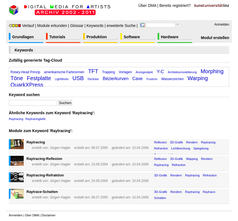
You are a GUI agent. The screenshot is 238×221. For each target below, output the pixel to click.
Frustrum (151, 79)
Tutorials (57, 37)
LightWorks (62, 79)
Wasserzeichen (172, 79)
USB (78, 78)
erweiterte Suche (121, 25)
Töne (16, 78)
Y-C (160, 71)
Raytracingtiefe (35, 119)
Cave (137, 78)
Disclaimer (48, 215)
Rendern (192, 142)
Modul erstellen (215, 38)
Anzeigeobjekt (144, 72)
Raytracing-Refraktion (45, 175)
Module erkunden (52, 25)
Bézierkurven (115, 78)
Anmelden (221, 24)
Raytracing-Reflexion (44, 159)
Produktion (96, 37)
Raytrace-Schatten (42, 192)
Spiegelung (201, 148)
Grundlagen (23, 37)
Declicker (93, 79)
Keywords (94, 25)
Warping (198, 78)
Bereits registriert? (175, 5)
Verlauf (21, 25)
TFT (93, 71)
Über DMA (147, 5)
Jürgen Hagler (60, 148)
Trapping (108, 72)
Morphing (212, 71)
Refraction (161, 148)
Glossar (76, 25)
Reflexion (160, 142)
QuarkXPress (26, 85)
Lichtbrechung (180, 148)
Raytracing (16, 119)
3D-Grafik (176, 142)
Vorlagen (125, 72)
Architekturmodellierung (182, 72)
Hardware (169, 37)
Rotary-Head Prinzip (25, 72)
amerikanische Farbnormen (64, 72)
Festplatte (39, 78)
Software (132, 37)
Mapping (192, 158)
